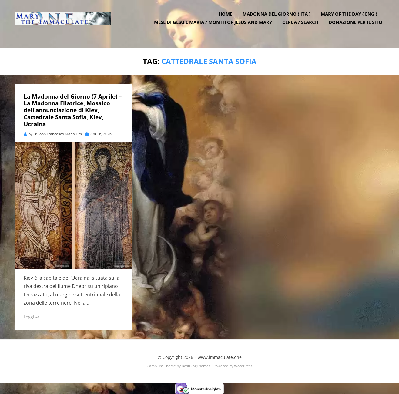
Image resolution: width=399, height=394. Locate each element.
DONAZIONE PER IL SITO (357, 27)
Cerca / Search (302, 27)
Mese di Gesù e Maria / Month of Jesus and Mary (215, 27)
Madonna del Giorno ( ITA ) (279, 19)
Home (227, 19)
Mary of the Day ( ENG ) (351, 19)
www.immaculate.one (220, 356)
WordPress (243, 365)
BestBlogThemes (196, 365)
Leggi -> (31, 316)
